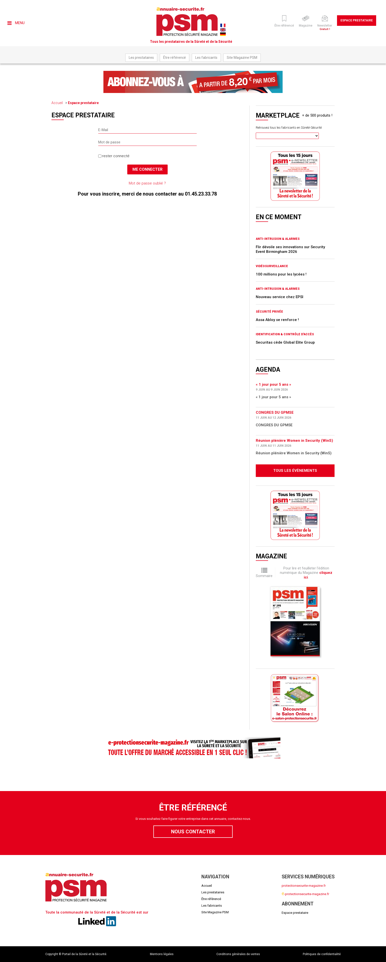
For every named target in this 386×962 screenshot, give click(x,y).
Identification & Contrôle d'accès (285, 334)
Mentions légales (162, 954)
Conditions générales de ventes (238, 954)
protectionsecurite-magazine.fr (304, 885)
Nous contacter (193, 832)
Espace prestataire (356, 20)
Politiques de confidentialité (322, 954)
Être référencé (174, 58)
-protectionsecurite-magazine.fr (305, 894)
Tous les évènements (295, 470)
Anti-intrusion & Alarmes (278, 239)
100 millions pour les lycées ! (281, 274)
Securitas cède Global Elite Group (285, 342)
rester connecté (115, 156)
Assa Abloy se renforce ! (277, 320)
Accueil (57, 103)
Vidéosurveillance (272, 266)
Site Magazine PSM (242, 58)
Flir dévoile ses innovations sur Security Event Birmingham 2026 (290, 249)
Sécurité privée (269, 311)
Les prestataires (141, 58)
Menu (16, 23)
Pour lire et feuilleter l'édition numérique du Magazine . (306, 573)
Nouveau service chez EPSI (279, 297)
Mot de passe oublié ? (147, 183)
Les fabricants (206, 58)
